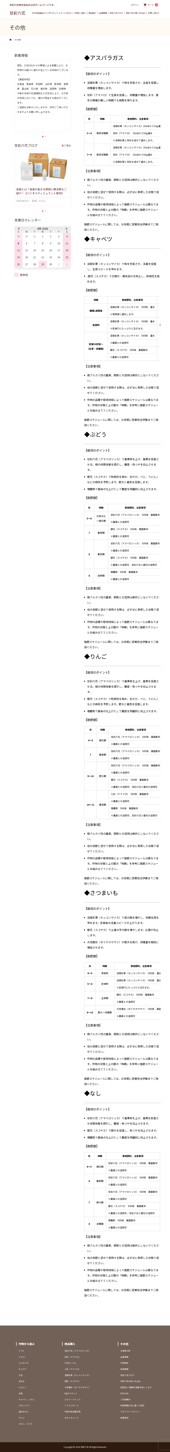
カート (153, 4)
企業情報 (103, 13)
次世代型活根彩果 (73, 1411)
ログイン (135, 4)
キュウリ (23, 1369)
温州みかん (24, 1411)
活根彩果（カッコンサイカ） (77, 1375)
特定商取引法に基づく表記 (132, 1405)
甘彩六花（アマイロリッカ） (77, 1350)
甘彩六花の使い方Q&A (135, 13)
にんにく (23, 1387)
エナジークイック (73, 1399)
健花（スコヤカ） (73, 1381)
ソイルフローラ (72, 1405)
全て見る (66, 145)
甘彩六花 (17, 13)
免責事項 (124, 1417)
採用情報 (124, 1369)
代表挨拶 (124, 1362)
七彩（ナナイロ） (73, 1369)
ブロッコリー (25, 1405)
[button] (42, 136)
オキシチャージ (72, 1417)
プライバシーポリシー (130, 1411)
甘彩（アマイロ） (73, 1356)
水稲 (21, 1393)
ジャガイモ (23, 1362)
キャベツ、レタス (26, 1399)
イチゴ (22, 1356)
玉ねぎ (22, 1381)
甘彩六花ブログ (116, 13)
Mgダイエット (71, 1393)
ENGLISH (124, 1393)
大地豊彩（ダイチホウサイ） (77, 1387)
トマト (22, 1350)
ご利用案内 (125, 1399)
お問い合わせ (153, 13)
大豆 (21, 1375)
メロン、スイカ (25, 1423)
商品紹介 (92, 13)
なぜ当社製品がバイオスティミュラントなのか (52, 13)
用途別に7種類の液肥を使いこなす (135, 1387)
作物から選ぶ (80, 13)
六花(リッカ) (70, 1362)
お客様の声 (125, 1350)
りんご (22, 1417)
